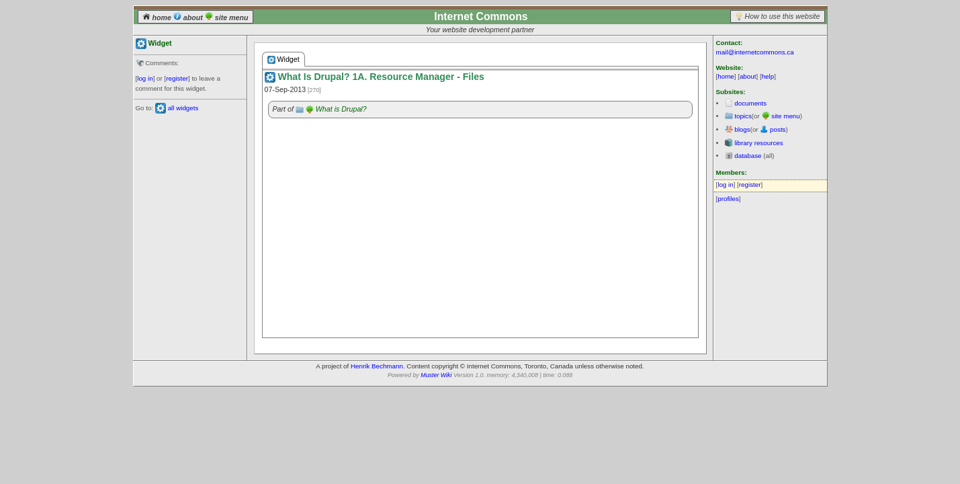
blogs (742, 129)
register (177, 78)
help (768, 76)
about (189, 17)
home (157, 17)
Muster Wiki (436, 375)
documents (750, 103)
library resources (758, 143)
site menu (227, 17)
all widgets (183, 108)
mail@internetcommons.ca (755, 52)
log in (144, 78)
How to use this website (782, 16)
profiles (728, 198)
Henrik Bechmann (377, 366)
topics (743, 116)
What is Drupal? (341, 109)
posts (777, 129)
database (747, 155)
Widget (283, 59)
